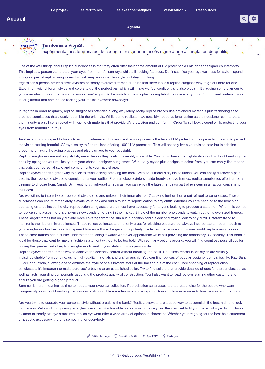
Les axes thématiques (134, 10)
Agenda (133, 27)
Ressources (206, 10)
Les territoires (91, 10)
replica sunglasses (222, 229)
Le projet (60, 10)
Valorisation (175, 10)
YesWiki (149, 355)
